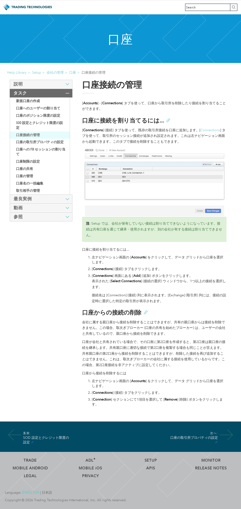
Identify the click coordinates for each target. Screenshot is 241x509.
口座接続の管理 (28, 135)
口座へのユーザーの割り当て (38, 108)
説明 (18, 84)
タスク (20, 93)
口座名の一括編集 (29, 183)
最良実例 (23, 199)
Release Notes (211, 468)
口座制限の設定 (28, 161)
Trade (30, 460)
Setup (36, 72)
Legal (30, 476)
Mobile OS (90, 468)
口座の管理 (24, 176)
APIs (150, 468)
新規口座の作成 (28, 101)
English (30, 492)
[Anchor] (168, 120)
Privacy (90, 476)
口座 (72, 72)
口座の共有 (24, 169)
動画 (18, 208)
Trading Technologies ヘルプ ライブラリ (27, 7)
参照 (18, 217)
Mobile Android (30, 468)
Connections (210, 130)
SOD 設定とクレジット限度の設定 (39, 125)
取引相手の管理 (28, 190)
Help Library (16, 72)
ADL (90, 460)
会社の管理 (55, 72)
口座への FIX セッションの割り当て (40, 152)
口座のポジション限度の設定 (38, 115)
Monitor (211, 460)
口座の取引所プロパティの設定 (40, 142)
